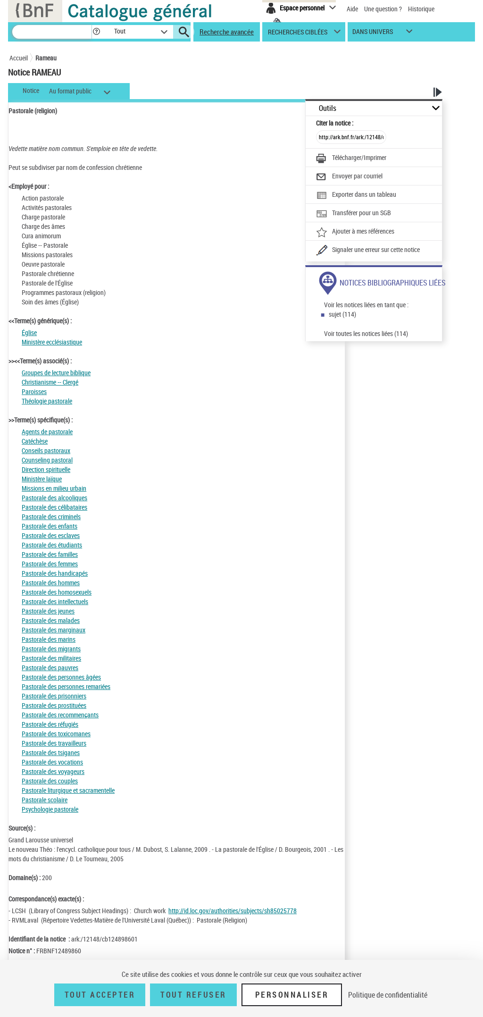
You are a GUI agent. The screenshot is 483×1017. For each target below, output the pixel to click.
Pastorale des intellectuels (55, 601)
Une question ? (383, 8)
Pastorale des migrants (51, 648)
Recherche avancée (227, 31)
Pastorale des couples (50, 780)
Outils (327, 108)
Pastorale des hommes (51, 582)
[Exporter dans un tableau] (356, 195)
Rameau (46, 57)
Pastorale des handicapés (55, 573)
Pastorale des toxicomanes (56, 733)
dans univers (372, 34)
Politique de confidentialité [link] (387, 995)
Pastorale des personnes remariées (66, 686)
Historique (421, 8)
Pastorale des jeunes (48, 610)
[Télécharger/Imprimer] (351, 158)
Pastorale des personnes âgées (61, 676)
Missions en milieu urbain (54, 488)
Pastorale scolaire (44, 799)
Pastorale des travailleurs (54, 743)
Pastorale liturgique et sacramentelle (68, 790)
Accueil (18, 57)
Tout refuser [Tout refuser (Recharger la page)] (193, 995)
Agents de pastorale (47, 431)
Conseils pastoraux (46, 450)
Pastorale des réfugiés (50, 724)
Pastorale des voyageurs (53, 771)
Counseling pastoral (47, 459)
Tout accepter (100, 995)
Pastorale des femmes (50, 563)
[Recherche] (52, 32)
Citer (334, 122)
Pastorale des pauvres (50, 667)
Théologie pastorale (47, 400)
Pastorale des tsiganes (51, 752)
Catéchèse (35, 441)
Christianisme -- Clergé (50, 382)
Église (29, 332)
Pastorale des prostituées (54, 705)
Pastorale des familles (50, 554)
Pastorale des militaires (51, 658)
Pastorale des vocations (52, 761)
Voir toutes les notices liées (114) (366, 333)
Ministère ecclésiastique (52, 341)
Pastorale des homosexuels (57, 592)
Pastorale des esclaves (51, 535)
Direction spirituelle (46, 469)
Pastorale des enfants (49, 525)
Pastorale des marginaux (53, 629)
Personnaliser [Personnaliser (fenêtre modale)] (292, 995)
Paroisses (34, 391)
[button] (96, 32)
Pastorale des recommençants (60, 714)
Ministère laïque (42, 478)
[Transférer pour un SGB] (353, 213)
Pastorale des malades (51, 620)
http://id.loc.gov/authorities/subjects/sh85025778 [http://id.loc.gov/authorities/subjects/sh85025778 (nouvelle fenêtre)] (232, 910)
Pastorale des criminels (51, 516)
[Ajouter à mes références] (355, 232)
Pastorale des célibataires (54, 507)
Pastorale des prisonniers (54, 695)
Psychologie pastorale (50, 809)
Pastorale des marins (48, 639)
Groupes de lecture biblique (56, 372)
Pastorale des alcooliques (54, 497)
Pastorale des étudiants (52, 544)
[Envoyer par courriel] (349, 177)
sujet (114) (342, 314)
